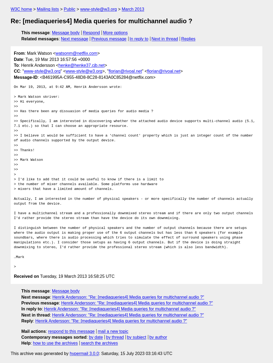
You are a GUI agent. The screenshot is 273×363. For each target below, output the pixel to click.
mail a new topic (113, 331)
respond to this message (71, 331)
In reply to (139, 39)
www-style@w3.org (98, 9)
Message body (66, 32)
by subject (136, 337)
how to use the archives (55, 343)
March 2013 (133, 9)
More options (115, 32)
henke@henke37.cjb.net (81, 65)
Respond (91, 32)
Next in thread (164, 39)
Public (69, 9)
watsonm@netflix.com (76, 53)
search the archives (99, 343)
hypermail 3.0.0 (84, 353)
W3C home (21, 9)
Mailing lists (48, 9)
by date (96, 337)
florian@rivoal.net (125, 71)
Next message (74, 39)
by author (158, 337)
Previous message (109, 39)
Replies (188, 39)
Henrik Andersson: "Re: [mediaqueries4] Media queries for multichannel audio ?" (128, 297)
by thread (115, 337)
